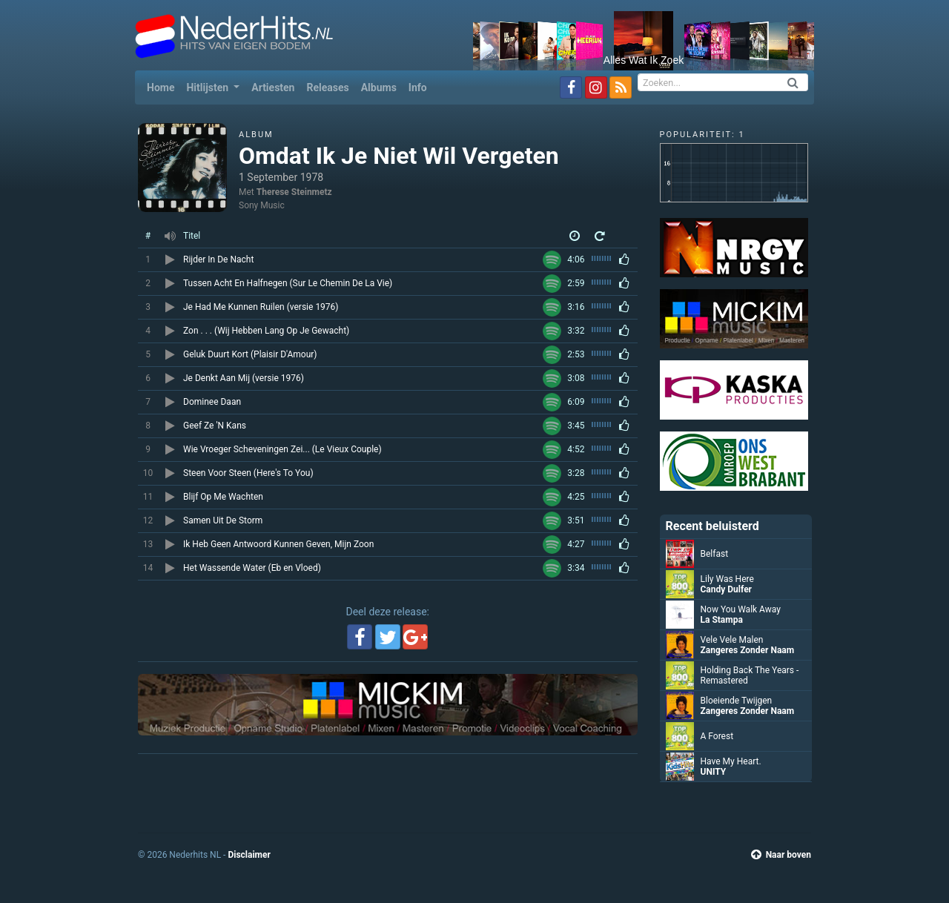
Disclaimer (249, 855)
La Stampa (722, 620)
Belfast (715, 554)
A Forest (717, 736)
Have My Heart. (731, 761)
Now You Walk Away (741, 609)
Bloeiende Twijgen (737, 700)
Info (418, 87)
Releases (327, 87)
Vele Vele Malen (732, 640)
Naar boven (781, 855)
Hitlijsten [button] (208, 87)
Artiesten (272, 87)
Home (163, 86)
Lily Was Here (727, 579)
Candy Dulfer (727, 589)
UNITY (714, 772)
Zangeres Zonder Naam (748, 650)
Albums (379, 87)
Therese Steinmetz (294, 192)
